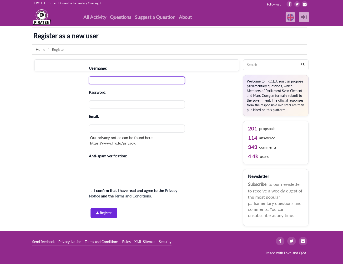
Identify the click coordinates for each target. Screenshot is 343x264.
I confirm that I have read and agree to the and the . (133, 193)
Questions (120, 17)
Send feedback (43, 241)
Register (105, 213)
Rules (126, 241)
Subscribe (257, 184)
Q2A (302, 253)
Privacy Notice (69, 241)
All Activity (94, 17)
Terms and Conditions (133, 196)
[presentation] (125, 173)
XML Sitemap (144, 241)
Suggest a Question (155, 17)
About (185, 17)
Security (165, 241)
